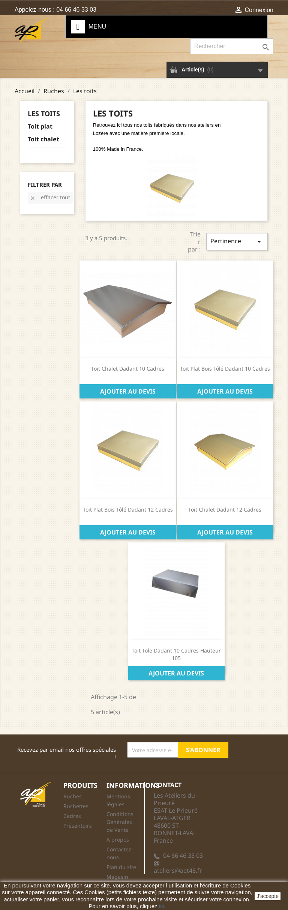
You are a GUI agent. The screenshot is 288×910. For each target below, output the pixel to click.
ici (161, 906)
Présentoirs (77, 825)
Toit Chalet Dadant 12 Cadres (224, 509)
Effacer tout (50, 197)
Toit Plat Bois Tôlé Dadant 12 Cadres (128, 509)
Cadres (72, 815)
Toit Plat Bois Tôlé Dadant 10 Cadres (225, 368)
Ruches (72, 796)
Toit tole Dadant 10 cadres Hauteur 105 (176, 654)
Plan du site (121, 867)
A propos (117, 839)
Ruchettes (75, 806)
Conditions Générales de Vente (120, 821)
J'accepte (267, 896)
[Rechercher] (231, 46)
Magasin (117, 876)
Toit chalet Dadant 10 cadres (127, 368)
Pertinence (237, 241)
